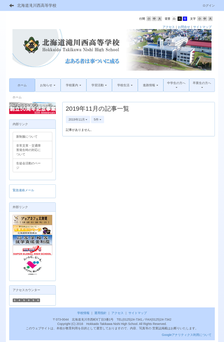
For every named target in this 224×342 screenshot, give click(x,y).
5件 (97, 119)
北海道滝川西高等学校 (36, 5)
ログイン (209, 5)
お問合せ (184, 27)
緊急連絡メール (23, 190)
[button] (48, 85)
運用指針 (100, 313)
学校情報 (83, 313)
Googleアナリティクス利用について (187, 335)
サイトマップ (202, 27)
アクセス (169, 27)
